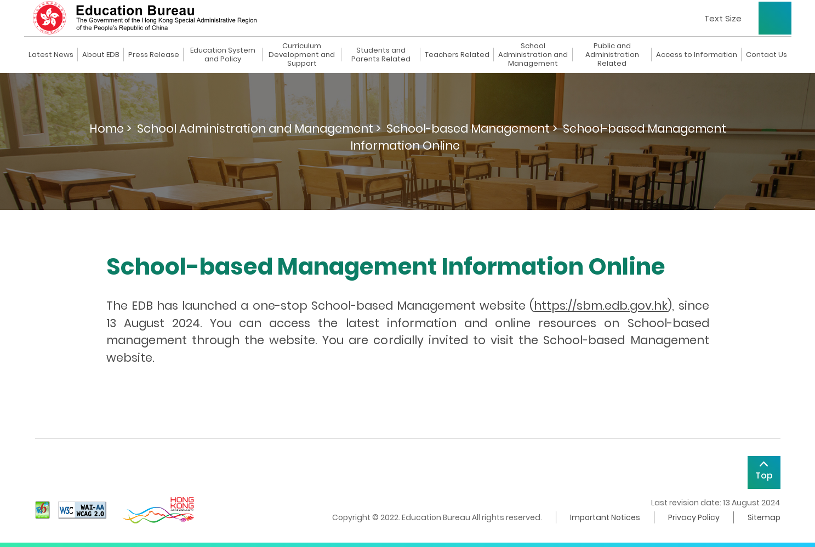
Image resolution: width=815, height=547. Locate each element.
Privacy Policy (694, 517)
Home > (110, 128)
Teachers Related (457, 54)
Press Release (153, 54)
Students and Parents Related (381, 55)
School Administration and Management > (259, 128)
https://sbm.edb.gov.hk (601, 306)
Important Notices (605, 517)
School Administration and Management (533, 55)
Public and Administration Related (612, 55)
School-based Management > (471, 128)
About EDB (100, 54)
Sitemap (764, 517)
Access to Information (696, 54)
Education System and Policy (222, 55)
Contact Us (766, 54)
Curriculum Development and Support (302, 55)
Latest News (51, 54)
